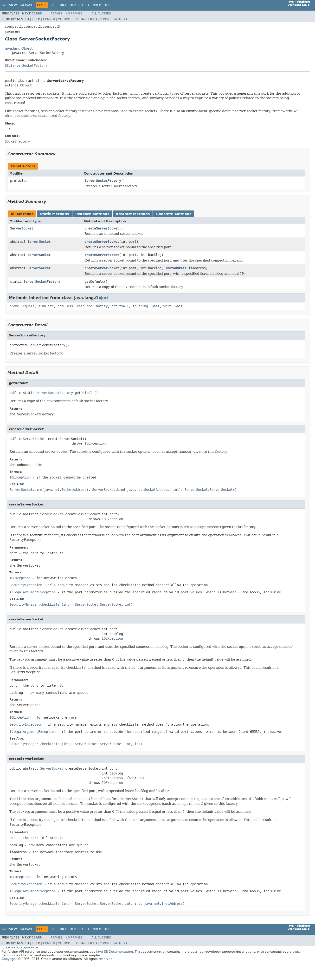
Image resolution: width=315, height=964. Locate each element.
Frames (57, 13)
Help (107, 5)
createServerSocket (101, 228)
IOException (95, 443)
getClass (65, 306)
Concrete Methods (173, 214)
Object (26, 85)
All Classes (101, 13)
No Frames (74, 13)
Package (26, 5)
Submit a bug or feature (20, 948)
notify (102, 306)
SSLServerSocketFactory (26, 66)
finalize (46, 306)
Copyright (9, 959)
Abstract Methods (133, 214)
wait (156, 306)
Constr (49, 19)
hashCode (84, 306)
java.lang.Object (18, 48)
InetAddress (175, 268)
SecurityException (25, 585)
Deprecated (79, 5)
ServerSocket (21, 228)
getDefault (94, 282)
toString (140, 306)
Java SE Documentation (114, 951)
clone (14, 306)
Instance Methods (92, 214)
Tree (63, 5)
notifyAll (120, 306)
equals (28, 306)
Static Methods (54, 214)
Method (64, 19)
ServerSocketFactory (102, 181)
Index (96, 5)
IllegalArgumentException (32, 592)
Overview (9, 5)
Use (54, 5)
